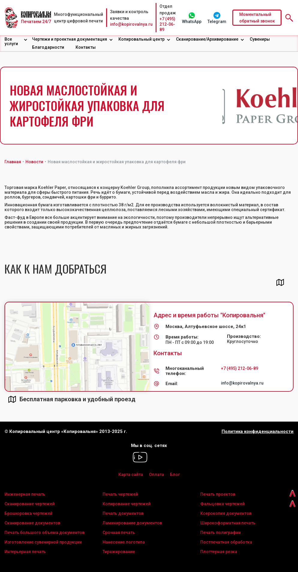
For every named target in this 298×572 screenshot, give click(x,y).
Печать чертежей (120, 494)
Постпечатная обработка (226, 542)
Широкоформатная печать (227, 523)
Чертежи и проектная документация (69, 39)
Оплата (156, 474)
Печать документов (123, 513)
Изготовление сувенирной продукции (43, 542)
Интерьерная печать (25, 551)
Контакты (86, 47)
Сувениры (260, 39)
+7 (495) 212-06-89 (167, 24)
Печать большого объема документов (44, 532)
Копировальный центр (141, 39)
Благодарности (48, 47)
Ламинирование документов (132, 523)
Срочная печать (119, 532)
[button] (16, 41)
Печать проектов (217, 494)
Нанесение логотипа (124, 542)
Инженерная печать (24, 494)
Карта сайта (130, 474)
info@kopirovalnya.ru (131, 24)
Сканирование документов (32, 523)
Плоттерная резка (218, 551)
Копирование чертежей (126, 503)
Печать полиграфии (220, 532)
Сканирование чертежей (29, 503)
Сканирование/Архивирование (207, 39)
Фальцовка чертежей (222, 503)
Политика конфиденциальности (258, 431)
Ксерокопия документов (226, 513)
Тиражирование (119, 551)
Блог (175, 474)
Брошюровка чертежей (28, 513)
